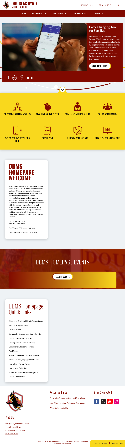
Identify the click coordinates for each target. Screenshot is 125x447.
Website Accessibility (59, 408)
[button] (28, 78)
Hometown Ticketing (18, 368)
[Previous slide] (14, 77)
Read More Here (100, 66)
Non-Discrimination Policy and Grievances (67, 403)
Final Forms (13, 351)
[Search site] (119, 5)
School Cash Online (17, 376)
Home (23, 13)
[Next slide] (22, 77)
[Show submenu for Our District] (37, 13)
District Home (101, 443)
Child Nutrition (15, 329)
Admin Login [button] (117, 443)
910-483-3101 (11, 433)
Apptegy (67, 443)
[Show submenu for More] (97, 13)
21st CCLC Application (18, 325)
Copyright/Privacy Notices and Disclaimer (67, 398)
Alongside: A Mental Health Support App (26, 321)
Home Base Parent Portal (19, 364)
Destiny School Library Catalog (22, 342)
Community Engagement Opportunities (25, 334)
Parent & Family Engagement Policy (23, 359)
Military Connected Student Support (24, 355)
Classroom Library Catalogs (20, 338)
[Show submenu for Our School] (58, 13)
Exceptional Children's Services (22, 347)
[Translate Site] (106, 5)
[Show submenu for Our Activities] (79, 13)
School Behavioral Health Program (23, 372)
